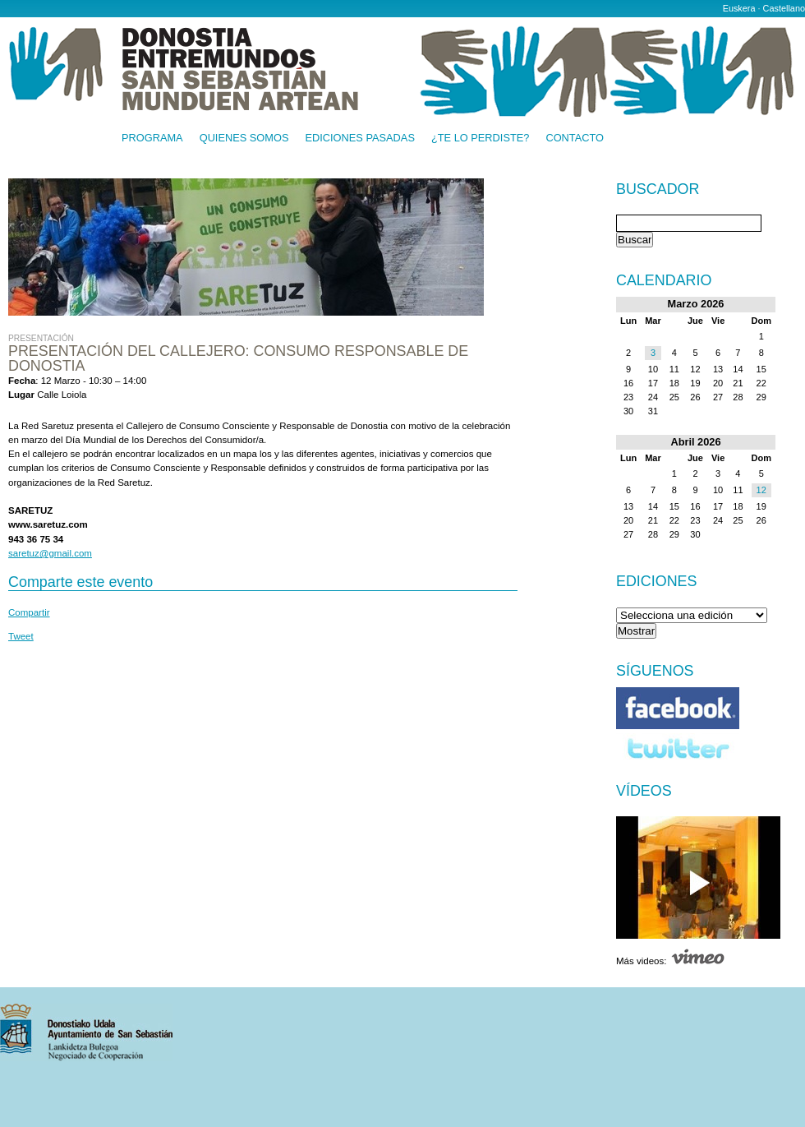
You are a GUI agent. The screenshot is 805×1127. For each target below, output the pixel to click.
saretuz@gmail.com (50, 553)
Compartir (29, 612)
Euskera (739, 8)
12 (761, 490)
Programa (152, 138)
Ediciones (656, 581)
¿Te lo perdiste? (480, 138)
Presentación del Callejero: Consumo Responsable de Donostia (238, 358)
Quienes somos (244, 138)
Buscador (657, 189)
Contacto (574, 138)
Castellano (784, 8)
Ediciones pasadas (359, 138)
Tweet (21, 636)
